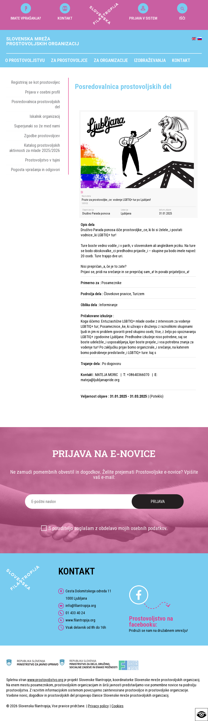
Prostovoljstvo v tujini (42, 160)
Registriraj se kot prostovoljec (35, 82)
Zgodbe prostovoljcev (42, 135)
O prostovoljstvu (25, 60)
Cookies (117, 706)
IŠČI (182, 11)
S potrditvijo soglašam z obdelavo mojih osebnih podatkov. (108, 528)
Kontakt (181, 60)
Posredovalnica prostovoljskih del (35, 104)
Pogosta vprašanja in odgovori (35, 169)
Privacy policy (98, 706)
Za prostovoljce (69, 60)
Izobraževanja (150, 60)
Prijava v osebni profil (42, 92)
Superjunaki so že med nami (37, 125)
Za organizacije (111, 60)
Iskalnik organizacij (45, 116)
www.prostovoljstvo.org (45, 680)
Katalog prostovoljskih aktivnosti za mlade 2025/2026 (34, 148)
